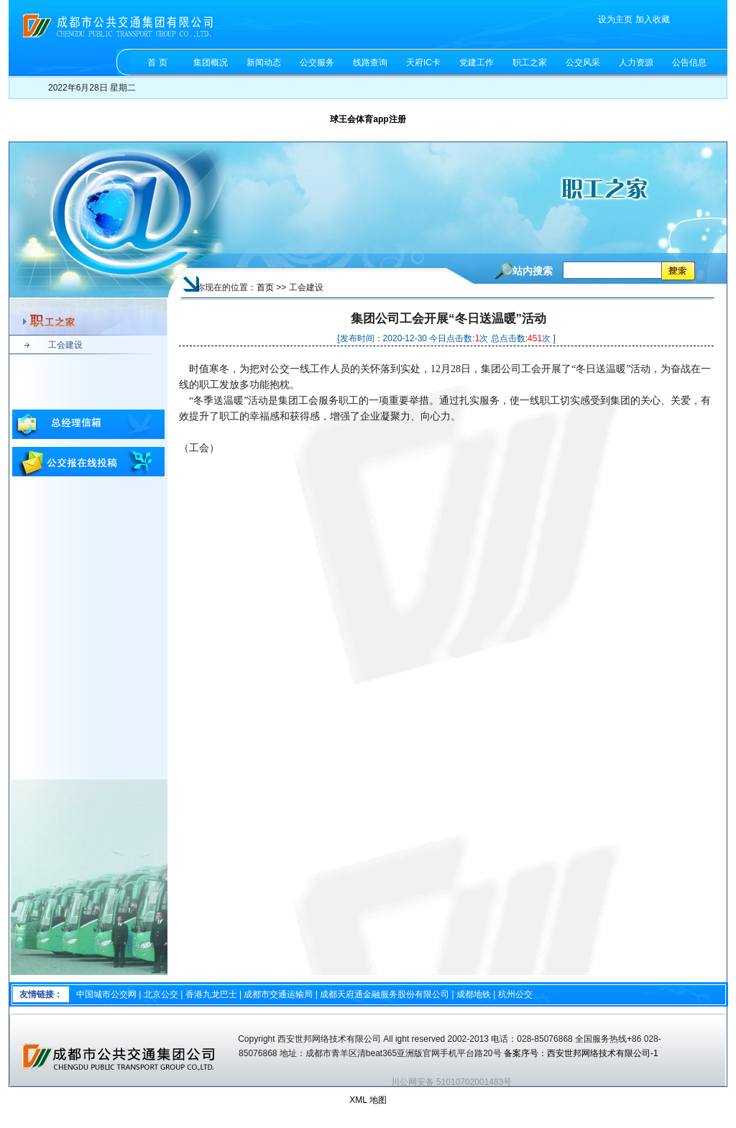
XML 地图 (368, 1100)
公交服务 (317, 62)
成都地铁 (473, 994)
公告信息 (689, 62)
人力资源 (636, 62)
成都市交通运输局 (278, 994)
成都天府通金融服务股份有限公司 (384, 994)
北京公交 (161, 994)
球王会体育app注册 (367, 119)
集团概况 (210, 62)
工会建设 (65, 345)
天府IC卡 (423, 62)
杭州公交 (515, 994)
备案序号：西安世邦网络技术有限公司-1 (582, 1053)
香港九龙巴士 (211, 994)
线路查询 (370, 62)
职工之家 (529, 62)
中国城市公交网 (106, 994)
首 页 (157, 62)
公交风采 (583, 62)
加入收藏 (652, 19)
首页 (265, 287)
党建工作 (476, 62)
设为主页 (615, 19)
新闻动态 (264, 62)
